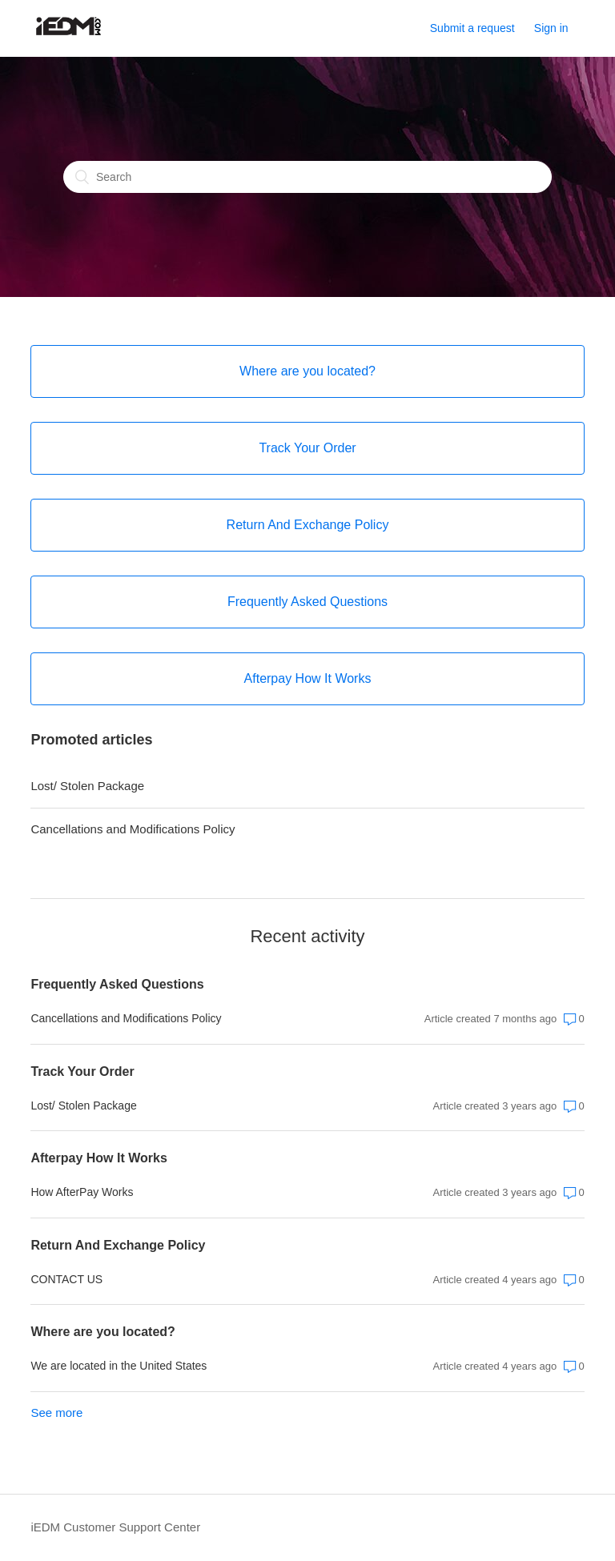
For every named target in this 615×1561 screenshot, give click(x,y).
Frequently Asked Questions (116, 984)
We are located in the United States (118, 1365)
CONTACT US (66, 1279)
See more (56, 1412)
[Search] (307, 177)
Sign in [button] (551, 28)
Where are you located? (102, 1331)
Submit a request (472, 28)
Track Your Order (82, 1071)
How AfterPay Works (81, 1192)
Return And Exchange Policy (117, 1245)
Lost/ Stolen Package (87, 786)
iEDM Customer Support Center (115, 1527)
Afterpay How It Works (98, 1158)
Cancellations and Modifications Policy (132, 829)
